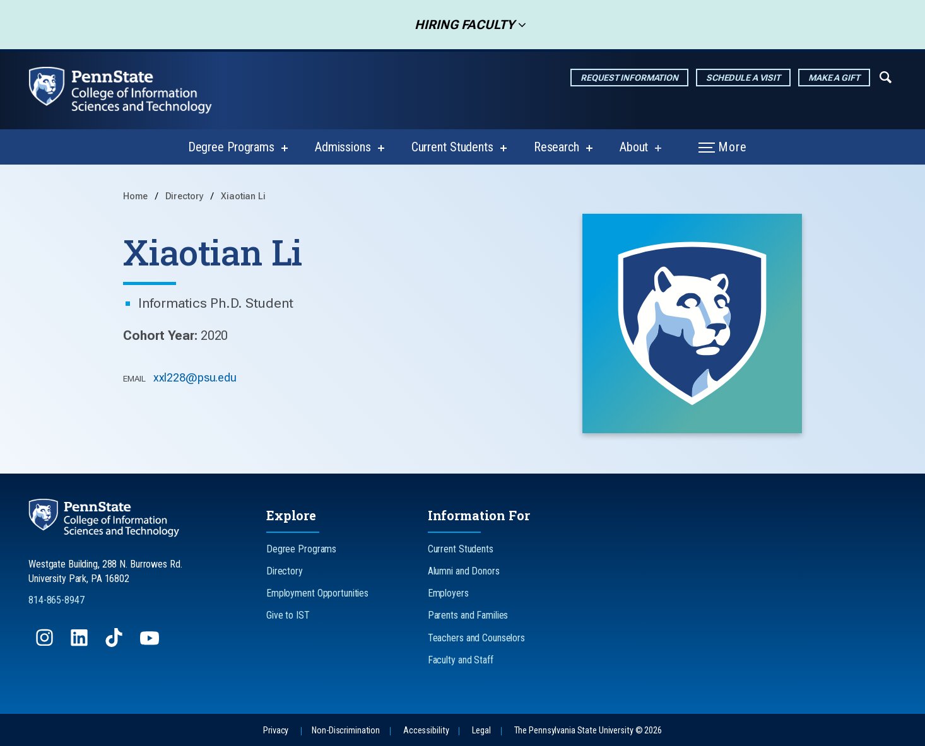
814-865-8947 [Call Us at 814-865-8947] (56, 600)
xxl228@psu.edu (195, 377)
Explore (291, 515)
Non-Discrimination (346, 730)
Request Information (629, 78)
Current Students (452, 146)
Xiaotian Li (243, 196)
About (634, 146)
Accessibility (426, 730)
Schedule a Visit (743, 78)
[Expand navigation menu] (886, 76)
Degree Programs (231, 146)
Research (556, 146)
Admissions (343, 146)
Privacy (275, 730)
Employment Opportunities (317, 593)
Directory (185, 196)
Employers (448, 593)
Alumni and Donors (464, 571)
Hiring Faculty (461, 24)
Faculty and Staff (460, 660)
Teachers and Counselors (476, 638)
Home (135, 196)
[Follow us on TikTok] (115, 644)
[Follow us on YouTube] (151, 644)
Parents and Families (468, 615)
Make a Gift (834, 78)
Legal (481, 730)
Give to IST (288, 615)
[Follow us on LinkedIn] (80, 644)
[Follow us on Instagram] (46, 644)
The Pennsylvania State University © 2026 (588, 730)
